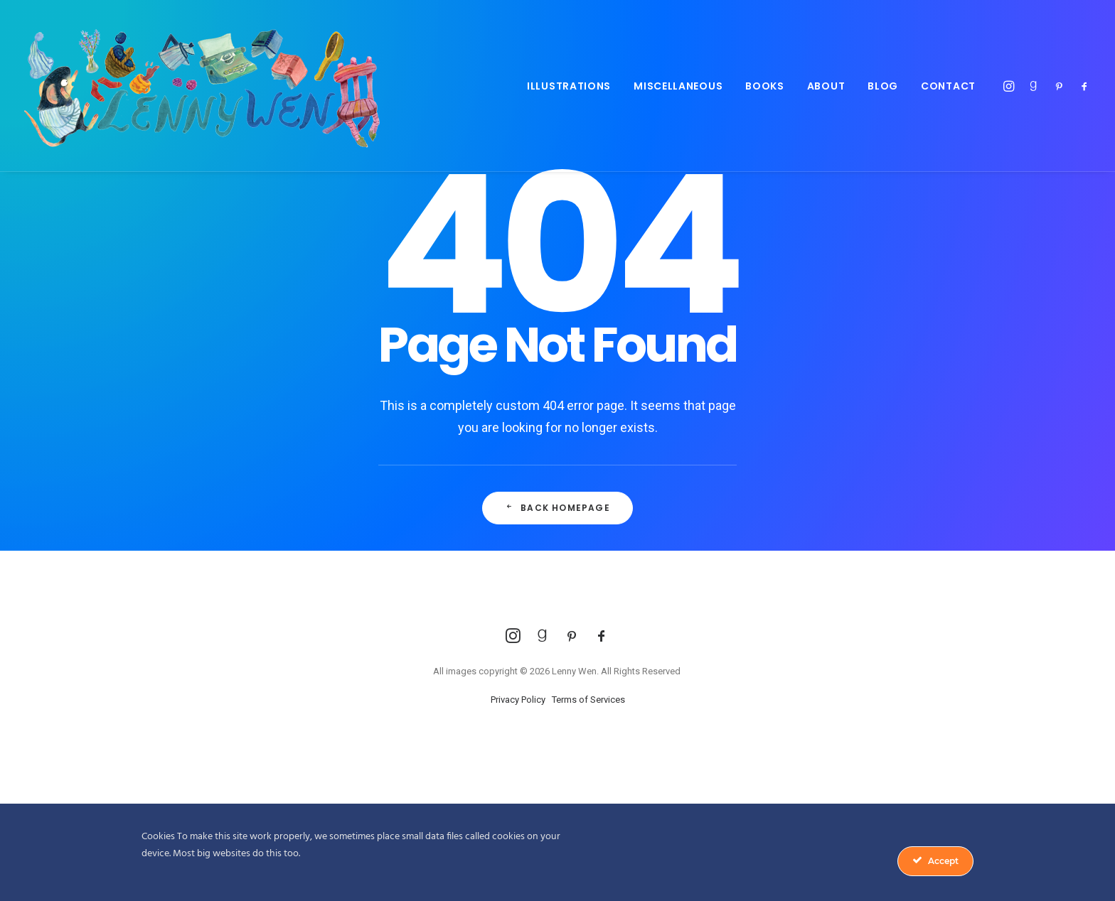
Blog (883, 86)
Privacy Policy (518, 699)
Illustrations (569, 86)
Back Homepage (557, 508)
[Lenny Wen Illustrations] (202, 85)
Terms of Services (588, 699)
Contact (948, 86)
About (826, 86)
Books (764, 86)
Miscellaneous (678, 86)
